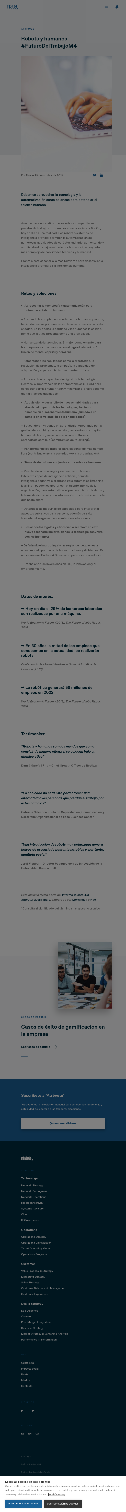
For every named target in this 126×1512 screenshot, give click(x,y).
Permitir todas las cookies (23, 1504)
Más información (57, 1494)
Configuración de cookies (62, 1504)
